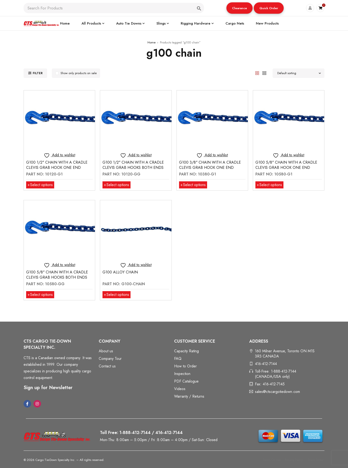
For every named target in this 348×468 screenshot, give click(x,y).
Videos (179, 388)
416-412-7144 (266, 363)
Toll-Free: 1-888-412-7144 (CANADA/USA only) (275, 374)
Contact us (107, 366)
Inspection (182, 373)
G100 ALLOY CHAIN (120, 272)
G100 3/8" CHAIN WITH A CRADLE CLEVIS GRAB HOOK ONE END (210, 165)
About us (106, 351)
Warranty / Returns (189, 396)
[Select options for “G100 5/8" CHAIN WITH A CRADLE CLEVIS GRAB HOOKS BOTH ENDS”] (40, 294)
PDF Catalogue (186, 381)
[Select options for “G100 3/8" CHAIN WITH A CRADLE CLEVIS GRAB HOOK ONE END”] (193, 184)
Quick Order (268, 8)
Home (151, 42)
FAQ (177, 358)
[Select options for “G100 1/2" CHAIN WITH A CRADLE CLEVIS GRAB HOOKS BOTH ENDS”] (116, 184)
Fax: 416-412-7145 (270, 384)
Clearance (239, 8)
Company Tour (110, 358)
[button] (239, 8)
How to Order (185, 366)
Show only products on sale (79, 73)
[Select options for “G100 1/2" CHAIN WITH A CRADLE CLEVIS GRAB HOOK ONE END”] (40, 184)
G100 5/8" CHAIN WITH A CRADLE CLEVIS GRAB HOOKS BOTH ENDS (57, 274)
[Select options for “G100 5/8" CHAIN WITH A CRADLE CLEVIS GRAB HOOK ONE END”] (269, 184)
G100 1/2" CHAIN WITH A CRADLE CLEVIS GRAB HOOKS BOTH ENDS (133, 165)
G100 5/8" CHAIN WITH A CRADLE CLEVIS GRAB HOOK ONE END (286, 165)
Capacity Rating (186, 351)
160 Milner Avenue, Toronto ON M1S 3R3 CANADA (285, 353)
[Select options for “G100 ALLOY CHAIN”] (116, 294)
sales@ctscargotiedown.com (277, 391)
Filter (38, 73)
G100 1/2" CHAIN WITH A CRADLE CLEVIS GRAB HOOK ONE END (56, 165)
